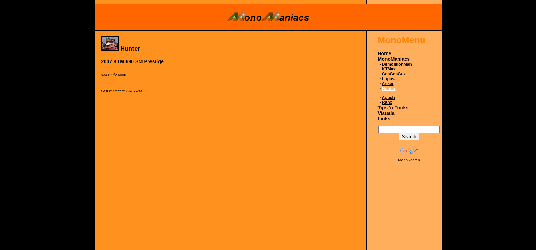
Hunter (389, 88)
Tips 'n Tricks (393, 107)
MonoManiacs (394, 59)
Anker (387, 83)
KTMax (389, 69)
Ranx (387, 102)
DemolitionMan (397, 64)
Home (384, 53)
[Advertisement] (227, 126)
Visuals (386, 113)
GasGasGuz (394, 74)
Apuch (388, 97)
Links (384, 119)
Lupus (388, 78)
